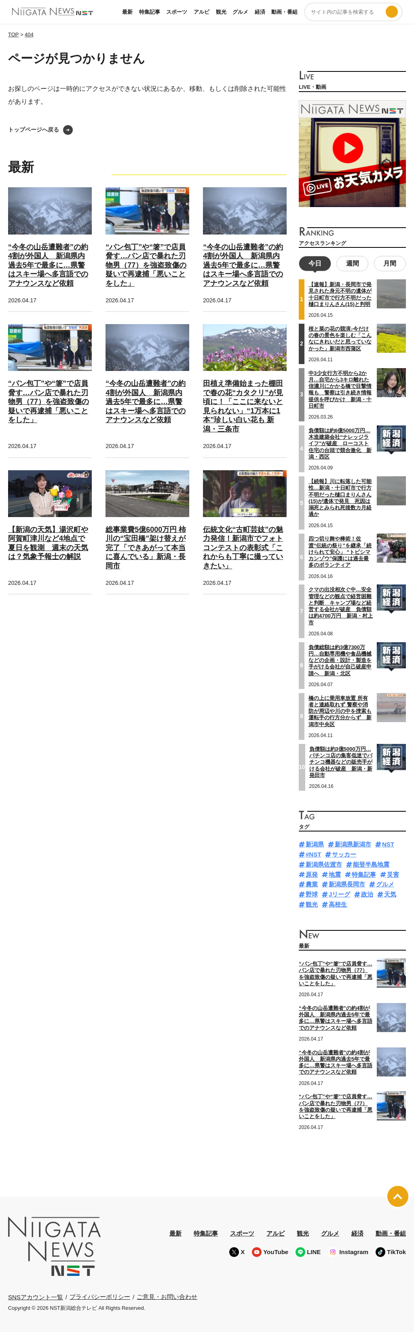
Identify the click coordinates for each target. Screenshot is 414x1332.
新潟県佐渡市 (324, 863)
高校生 (338, 903)
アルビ (201, 12)
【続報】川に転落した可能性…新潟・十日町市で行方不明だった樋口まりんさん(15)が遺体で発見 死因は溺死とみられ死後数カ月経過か (340, 496)
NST (388, 843)
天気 (390, 893)
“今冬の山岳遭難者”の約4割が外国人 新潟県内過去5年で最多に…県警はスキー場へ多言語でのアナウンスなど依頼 (48, 265)
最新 (127, 12)
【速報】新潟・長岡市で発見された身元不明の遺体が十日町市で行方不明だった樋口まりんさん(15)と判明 (340, 293)
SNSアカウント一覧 (35, 1295)
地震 (335, 873)
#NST (313, 853)
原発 (312, 873)
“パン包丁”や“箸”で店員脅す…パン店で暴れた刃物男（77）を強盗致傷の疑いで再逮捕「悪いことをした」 (146, 265)
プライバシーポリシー (100, 1295)
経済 (260, 12)
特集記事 (149, 12)
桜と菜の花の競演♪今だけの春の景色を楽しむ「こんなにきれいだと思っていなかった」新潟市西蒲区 (340, 337)
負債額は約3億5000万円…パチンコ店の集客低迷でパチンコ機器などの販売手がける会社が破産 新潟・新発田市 (340, 761)
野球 (312, 893)
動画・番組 (284, 12)
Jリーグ (339, 893)
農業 (312, 883)
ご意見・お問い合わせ (167, 1295)
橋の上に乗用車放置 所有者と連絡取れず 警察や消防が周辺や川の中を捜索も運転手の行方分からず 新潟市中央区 (340, 710)
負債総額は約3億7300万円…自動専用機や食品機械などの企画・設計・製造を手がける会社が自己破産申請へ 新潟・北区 (340, 659)
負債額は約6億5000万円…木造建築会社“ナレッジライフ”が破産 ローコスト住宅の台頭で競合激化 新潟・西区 (340, 442)
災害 (393, 873)
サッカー (344, 853)
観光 (221, 12)
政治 (367, 893)
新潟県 (315, 843)
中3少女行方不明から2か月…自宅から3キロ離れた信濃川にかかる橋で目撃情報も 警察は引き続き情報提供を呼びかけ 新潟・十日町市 (340, 388)
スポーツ (176, 12)
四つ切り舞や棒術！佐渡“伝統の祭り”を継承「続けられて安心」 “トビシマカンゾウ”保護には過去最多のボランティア (340, 551)
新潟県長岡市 (347, 883)
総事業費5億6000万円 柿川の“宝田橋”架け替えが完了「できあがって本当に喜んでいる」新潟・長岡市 (146, 548)
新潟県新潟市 (353, 843)
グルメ (240, 12)
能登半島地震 (371, 863)
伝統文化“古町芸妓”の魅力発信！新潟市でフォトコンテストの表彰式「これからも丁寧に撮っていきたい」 (243, 548)
